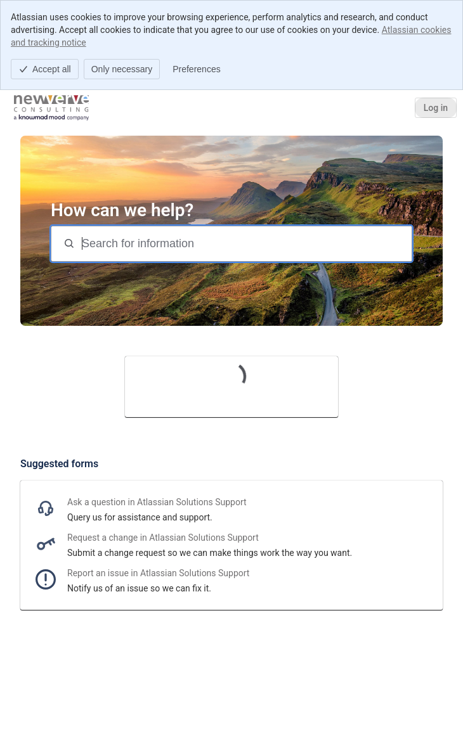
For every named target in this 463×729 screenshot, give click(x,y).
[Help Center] (51, 107)
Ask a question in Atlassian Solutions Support (157, 502)
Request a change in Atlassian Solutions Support (163, 537)
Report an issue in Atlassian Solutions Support (158, 573)
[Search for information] (245, 243)
